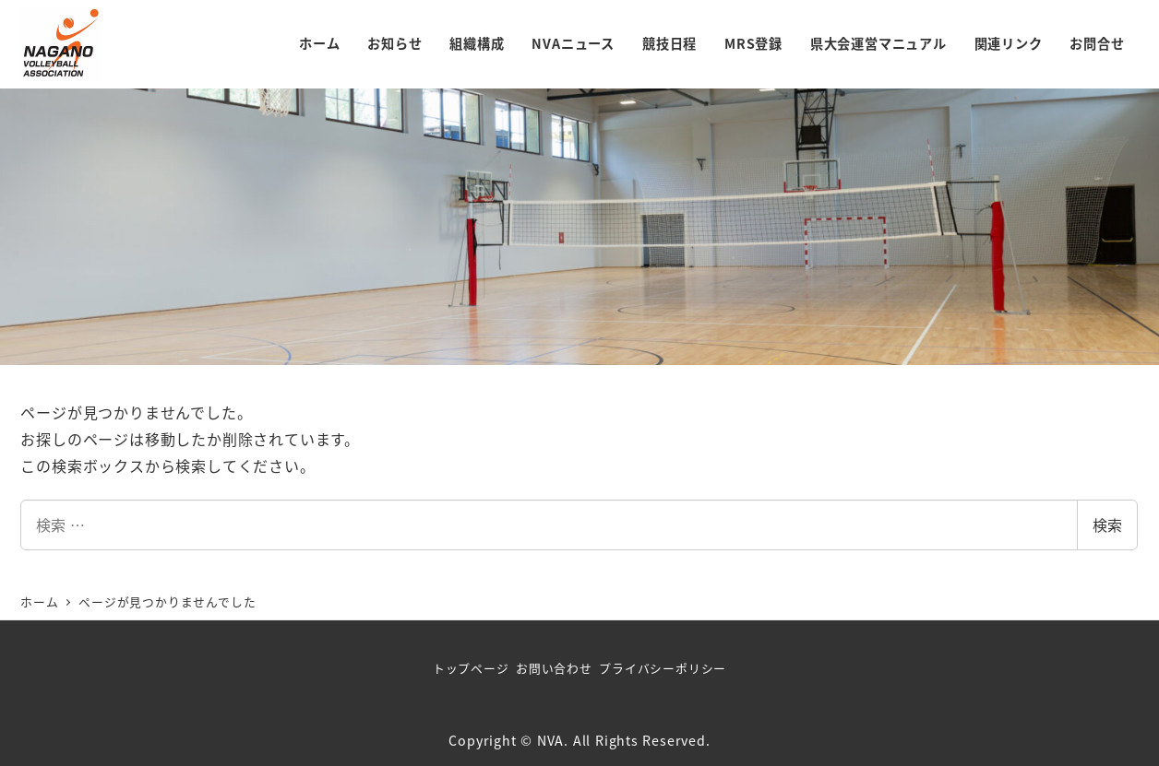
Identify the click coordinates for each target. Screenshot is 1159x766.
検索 (1107, 524)
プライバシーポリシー (662, 668)
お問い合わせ (554, 668)
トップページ (471, 668)
